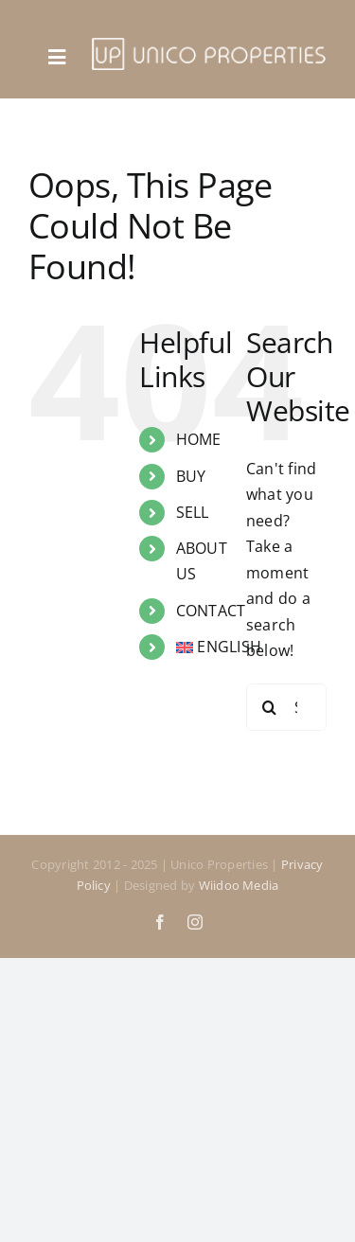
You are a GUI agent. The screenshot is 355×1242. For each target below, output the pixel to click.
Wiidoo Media (239, 885)
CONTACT (211, 610)
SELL (192, 512)
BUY (191, 476)
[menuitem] (197, 647)
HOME (199, 439)
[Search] (269, 707)
